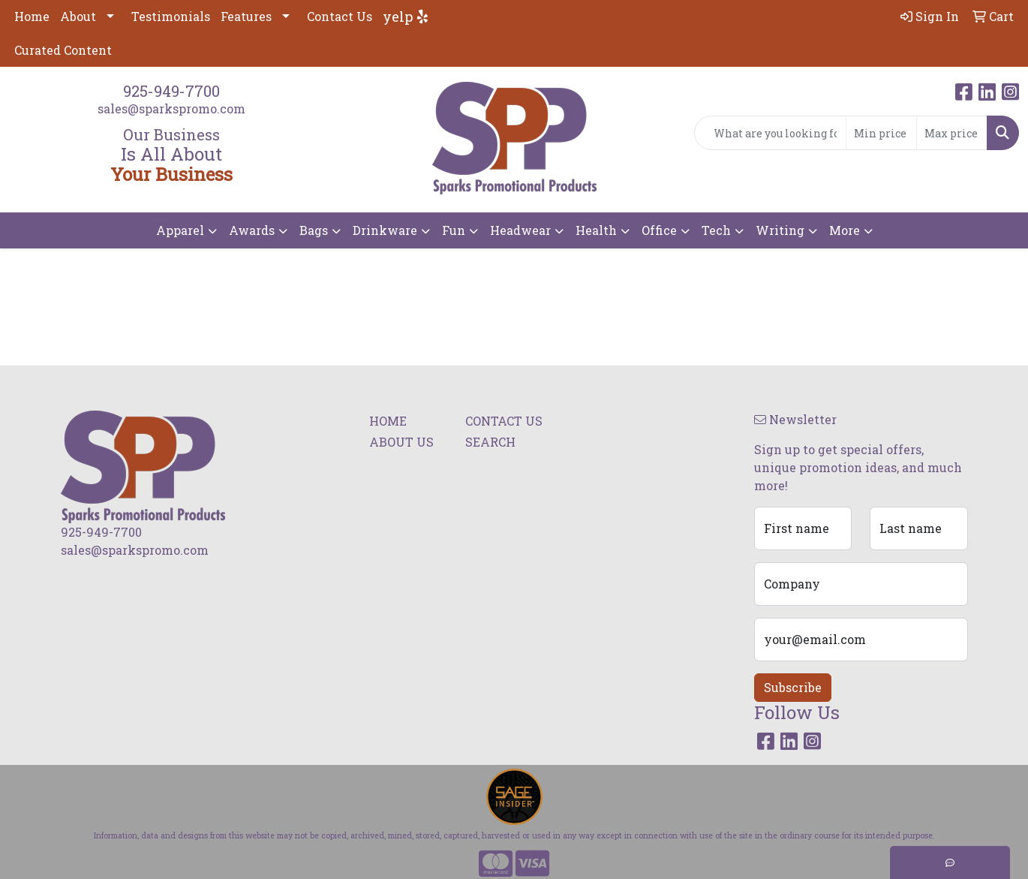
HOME (388, 421)
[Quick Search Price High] (951, 133)
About (78, 16)
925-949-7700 (171, 91)
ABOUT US (401, 442)
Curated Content (63, 50)
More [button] (844, 230)
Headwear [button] (520, 230)
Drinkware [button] (385, 230)
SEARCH (490, 442)
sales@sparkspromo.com (171, 108)
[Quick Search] (770, 133)
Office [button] (659, 230)
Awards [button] (252, 230)
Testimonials (170, 16)
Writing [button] (780, 230)
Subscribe (793, 687)
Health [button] (596, 230)
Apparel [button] (180, 230)
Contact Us (339, 16)
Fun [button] (453, 230)
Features (246, 16)
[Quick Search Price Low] (881, 133)
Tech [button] (716, 230)
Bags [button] (313, 230)
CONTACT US (504, 421)
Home (32, 16)
